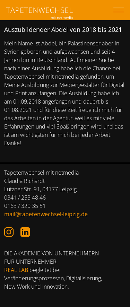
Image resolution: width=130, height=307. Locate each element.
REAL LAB (16, 270)
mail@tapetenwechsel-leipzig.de (46, 214)
